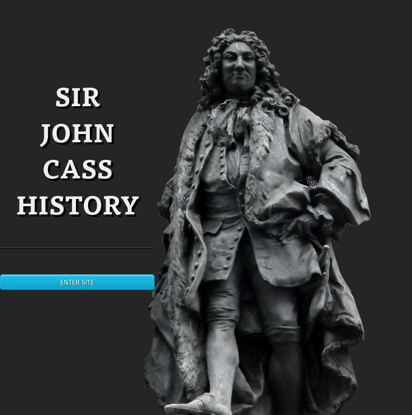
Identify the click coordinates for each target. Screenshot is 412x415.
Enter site (77, 282)
